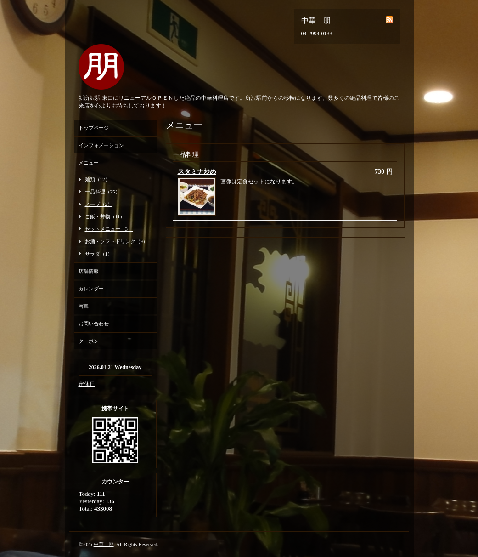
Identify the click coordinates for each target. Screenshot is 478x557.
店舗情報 (89, 271)
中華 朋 (104, 544)
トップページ (94, 128)
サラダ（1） (99, 253)
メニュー (89, 162)
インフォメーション (101, 145)
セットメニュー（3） (109, 229)
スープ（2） (99, 204)
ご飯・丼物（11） (105, 216)
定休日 (87, 384)
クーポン (89, 341)
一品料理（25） (102, 191)
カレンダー (91, 288)
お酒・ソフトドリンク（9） (116, 241)
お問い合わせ (94, 323)
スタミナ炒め (197, 171)
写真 (84, 306)
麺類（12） (97, 179)
